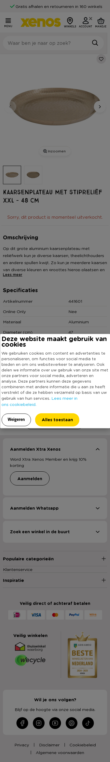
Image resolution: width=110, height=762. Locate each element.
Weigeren (16, 419)
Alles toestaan (57, 419)
